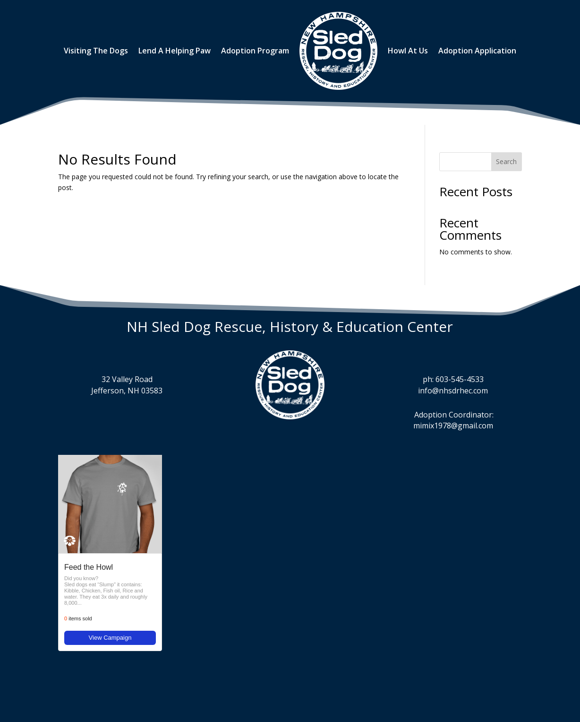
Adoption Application (477, 50)
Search (506, 161)
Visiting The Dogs (96, 50)
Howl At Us (408, 50)
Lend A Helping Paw (174, 50)
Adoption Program (255, 50)
